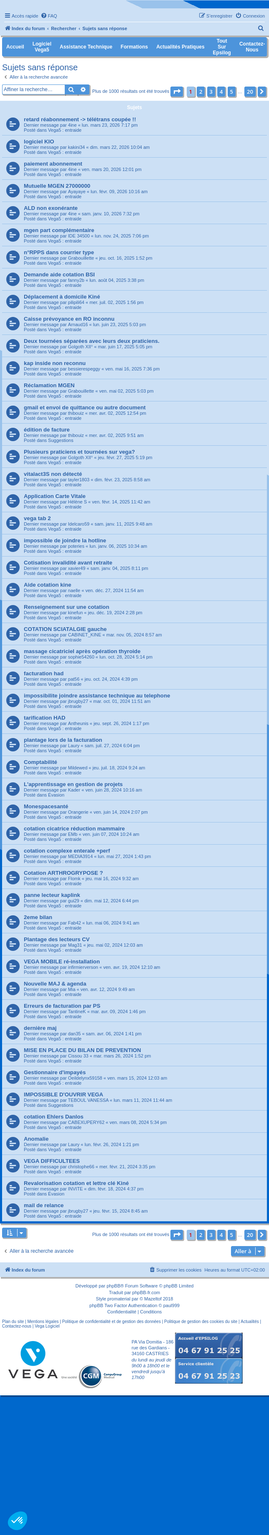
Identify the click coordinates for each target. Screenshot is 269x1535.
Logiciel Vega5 (42, 47)
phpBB (113, 1285)
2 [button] (200, 91)
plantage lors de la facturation (63, 740)
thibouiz (76, 413)
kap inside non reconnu (55, 363)
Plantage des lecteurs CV (57, 939)
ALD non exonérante (51, 208)
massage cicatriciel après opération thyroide (82, 651)
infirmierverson (83, 967)
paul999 (171, 1305)
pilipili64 (76, 302)
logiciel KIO (39, 141)
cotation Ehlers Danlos (54, 1117)
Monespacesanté (46, 806)
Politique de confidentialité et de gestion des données (111, 1321)
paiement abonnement (53, 164)
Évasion (56, 794)
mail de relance (43, 1205)
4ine (72, 125)
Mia (72, 989)
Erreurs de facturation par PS (62, 1006)
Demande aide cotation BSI (59, 274)
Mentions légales (42, 1321)
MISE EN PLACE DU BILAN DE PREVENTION (82, 1050)
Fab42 (74, 922)
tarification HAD (45, 718)
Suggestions (61, 440)
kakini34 (76, 147)
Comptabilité (40, 762)
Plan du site (13, 1321)
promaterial (118, 1298)
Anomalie (36, 1139)
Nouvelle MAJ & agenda (55, 984)
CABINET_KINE (84, 634)
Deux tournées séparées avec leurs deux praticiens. (92, 341)
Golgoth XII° (80, 346)
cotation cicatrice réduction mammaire (74, 828)
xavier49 (77, 568)
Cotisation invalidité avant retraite (68, 562)
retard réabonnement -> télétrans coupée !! (80, 119)
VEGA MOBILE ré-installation (62, 961)
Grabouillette (81, 258)
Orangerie (78, 812)
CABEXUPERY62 (86, 1122)
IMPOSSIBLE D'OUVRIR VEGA (63, 1094)
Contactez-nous (16, 1326)
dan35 (74, 1033)
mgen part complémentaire (59, 230)
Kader (74, 789)
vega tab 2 (37, 518)
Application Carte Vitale (55, 496)
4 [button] (221, 91)
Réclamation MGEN (49, 385)
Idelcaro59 (78, 523)
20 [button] (250, 91)
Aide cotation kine (47, 585)
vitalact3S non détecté (53, 474)
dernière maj (40, 1028)
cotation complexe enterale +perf (67, 851)
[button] (176, 92)
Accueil (15, 47)
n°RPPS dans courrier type (59, 252)
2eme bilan (38, 917)
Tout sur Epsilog (222, 47)
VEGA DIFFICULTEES (52, 1161)
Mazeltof (153, 1298)
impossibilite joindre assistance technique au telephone (97, 695)
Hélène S (77, 501)
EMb (73, 834)
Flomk (74, 878)
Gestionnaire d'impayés (55, 1072)
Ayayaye (77, 191)
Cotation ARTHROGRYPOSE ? (63, 873)
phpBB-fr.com (146, 1292)
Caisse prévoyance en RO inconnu (69, 319)
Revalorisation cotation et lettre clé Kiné (76, 1183)
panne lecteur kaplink (52, 895)
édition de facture (47, 430)
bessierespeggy (84, 368)
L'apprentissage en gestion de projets (73, 784)
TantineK (77, 1011)
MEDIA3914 (80, 856)
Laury (74, 745)
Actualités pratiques (180, 47)
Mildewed (77, 767)
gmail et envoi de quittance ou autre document (85, 407)
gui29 (73, 900)
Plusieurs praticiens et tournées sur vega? (79, 452)
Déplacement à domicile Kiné (62, 297)
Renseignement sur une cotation (66, 607)
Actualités (250, 1321)
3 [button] (211, 91)
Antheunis (78, 723)
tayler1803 (78, 479)
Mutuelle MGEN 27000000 (57, 186)
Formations (134, 47)
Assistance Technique (86, 47)
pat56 (74, 679)
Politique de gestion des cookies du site (200, 1321)
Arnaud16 (78, 324)
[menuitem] (49, 16)
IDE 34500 (79, 235)
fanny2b (76, 280)
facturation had (43, 673)
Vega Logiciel (47, 1326)
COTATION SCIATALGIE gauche (65, 629)
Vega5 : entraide (64, 130)
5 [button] (231, 91)
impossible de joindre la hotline (65, 540)
